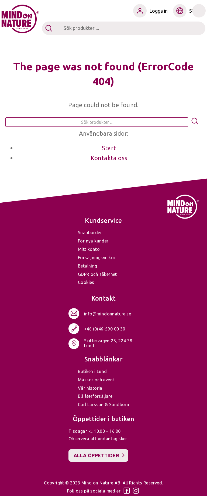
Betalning (87, 265)
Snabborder (90, 232)
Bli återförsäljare (95, 396)
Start (109, 148)
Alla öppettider (96, 455)
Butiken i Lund (92, 371)
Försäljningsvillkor (97, 257)
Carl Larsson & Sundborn (103, 404)
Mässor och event (96, 379)
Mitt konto (89, 249)
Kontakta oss (109, 157)
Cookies (86, 282)
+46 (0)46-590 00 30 (104, 328)
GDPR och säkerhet (97, 274)
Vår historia (90, 388)
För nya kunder (93, 240)
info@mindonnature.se (107, 313)
